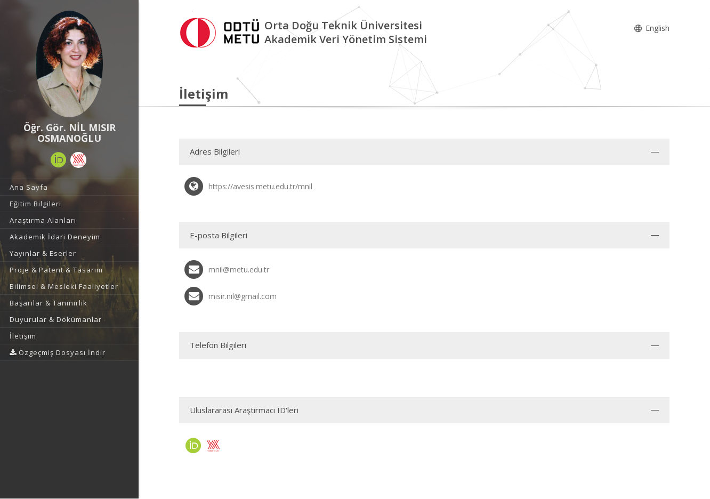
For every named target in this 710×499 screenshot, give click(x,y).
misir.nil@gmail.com (242, 296)
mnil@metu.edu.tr (238, 269)
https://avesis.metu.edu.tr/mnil (260, 186)
